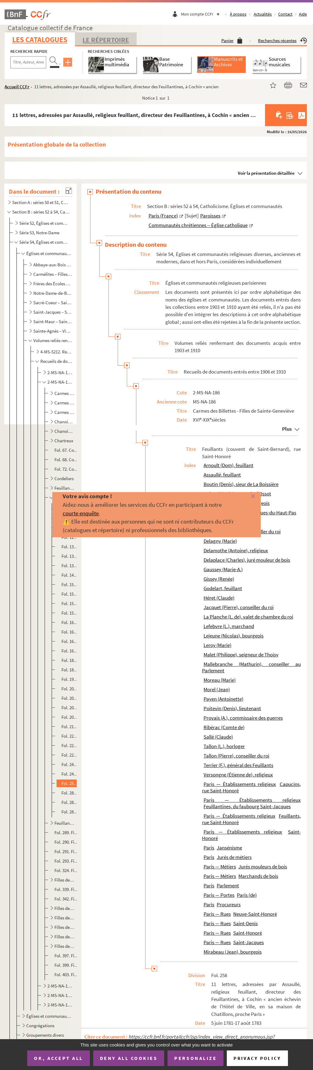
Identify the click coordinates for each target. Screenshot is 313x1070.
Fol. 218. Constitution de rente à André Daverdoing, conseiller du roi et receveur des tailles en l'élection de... (70, 726)
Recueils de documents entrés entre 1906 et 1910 (56, 361)
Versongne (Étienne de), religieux (238, 774)
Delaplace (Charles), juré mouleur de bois (247, 560)
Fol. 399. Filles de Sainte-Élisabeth (66, 965)
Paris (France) (163, 215)
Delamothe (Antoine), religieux (236, 550)
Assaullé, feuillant (222, 474)
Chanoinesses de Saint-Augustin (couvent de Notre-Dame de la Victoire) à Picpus (64, 422)
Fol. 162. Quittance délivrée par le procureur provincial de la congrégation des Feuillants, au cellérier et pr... (70, 622)
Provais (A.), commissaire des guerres (243, 717)
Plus (287, 428)
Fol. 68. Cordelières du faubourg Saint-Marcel (66, 459)
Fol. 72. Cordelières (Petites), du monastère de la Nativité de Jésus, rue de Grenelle (66, 469)
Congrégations (40, 1025)
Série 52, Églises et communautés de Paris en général (45, 223)
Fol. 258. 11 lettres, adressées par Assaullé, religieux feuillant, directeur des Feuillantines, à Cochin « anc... (70, 783)
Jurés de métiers (234, 857)
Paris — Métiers (220, 866)
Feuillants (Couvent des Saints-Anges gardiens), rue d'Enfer (64, 823)
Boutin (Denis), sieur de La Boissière (241, 484)
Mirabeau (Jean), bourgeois (233, 951)
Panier (231, 40)
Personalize (195, 1058)
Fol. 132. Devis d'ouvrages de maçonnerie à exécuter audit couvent (70, 547)
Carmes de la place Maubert (64, 403)
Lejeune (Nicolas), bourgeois (233, 635)
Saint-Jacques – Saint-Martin (52, 312)
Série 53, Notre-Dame (39, 233)
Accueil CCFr (17, 86)
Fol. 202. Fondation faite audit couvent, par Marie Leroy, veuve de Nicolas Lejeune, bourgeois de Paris (70, 698)
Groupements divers (45, 1035)
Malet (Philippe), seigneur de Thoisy (241, 654)
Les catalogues (39, 39)
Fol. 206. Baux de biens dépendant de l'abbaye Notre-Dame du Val (70, 717)
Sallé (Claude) (218, 736)
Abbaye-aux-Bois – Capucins (52, 265)
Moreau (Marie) (220, 680)
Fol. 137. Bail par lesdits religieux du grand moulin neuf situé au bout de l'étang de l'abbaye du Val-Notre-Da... (70, 565)
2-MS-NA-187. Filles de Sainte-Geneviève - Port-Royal (60, 986)
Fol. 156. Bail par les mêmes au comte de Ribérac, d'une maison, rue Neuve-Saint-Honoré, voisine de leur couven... (70, 603)
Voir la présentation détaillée (266, 173)
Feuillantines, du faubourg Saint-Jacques (247, 806)
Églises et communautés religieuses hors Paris (48, 1016)
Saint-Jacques (248, 942)
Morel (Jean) (217, 689)
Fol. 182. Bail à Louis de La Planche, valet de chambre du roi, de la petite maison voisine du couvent (70, 660)
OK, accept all (58, 1058)
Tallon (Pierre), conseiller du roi (236, 755)
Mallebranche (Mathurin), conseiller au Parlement (251, 667)
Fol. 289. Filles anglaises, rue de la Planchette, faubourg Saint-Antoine (66, 832)
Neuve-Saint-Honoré (255, 914)
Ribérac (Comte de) (224, 727)
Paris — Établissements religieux (240, 784)
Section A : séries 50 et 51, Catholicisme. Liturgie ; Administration (41, 202)
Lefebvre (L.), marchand (229, 626)
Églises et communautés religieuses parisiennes (48, 253)
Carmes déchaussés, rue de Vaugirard (64, 412)
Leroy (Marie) (217, 645)
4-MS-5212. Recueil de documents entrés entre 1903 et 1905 (56, 352)
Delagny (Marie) (220, 541)
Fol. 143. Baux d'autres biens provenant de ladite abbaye (70, 575)
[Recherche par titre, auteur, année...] (28, 62)
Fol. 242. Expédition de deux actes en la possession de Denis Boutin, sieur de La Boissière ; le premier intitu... (70, 774)
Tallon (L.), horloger (224, 746)
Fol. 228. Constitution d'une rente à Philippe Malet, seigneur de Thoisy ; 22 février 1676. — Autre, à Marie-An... (70, 755)
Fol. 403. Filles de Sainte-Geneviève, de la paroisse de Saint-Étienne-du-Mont (66, 974)
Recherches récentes (282, 40)
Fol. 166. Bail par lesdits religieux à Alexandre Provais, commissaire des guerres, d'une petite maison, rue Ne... (70, 641)
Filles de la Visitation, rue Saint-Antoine (64, 908)
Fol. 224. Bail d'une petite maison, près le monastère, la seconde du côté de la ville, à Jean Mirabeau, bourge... (70, 745)
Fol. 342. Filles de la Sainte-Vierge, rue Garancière (66, 899)
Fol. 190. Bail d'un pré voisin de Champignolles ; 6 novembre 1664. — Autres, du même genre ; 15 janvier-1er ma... (70, 679)
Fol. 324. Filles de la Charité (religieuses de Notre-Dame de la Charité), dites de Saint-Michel (66, 870)
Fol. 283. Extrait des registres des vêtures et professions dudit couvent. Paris (70, 812)
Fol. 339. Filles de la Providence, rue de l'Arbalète (66, 889)
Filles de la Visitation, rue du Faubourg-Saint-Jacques (64, 937)
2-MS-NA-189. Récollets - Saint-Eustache (60, 995)
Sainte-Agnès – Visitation (52, 331)
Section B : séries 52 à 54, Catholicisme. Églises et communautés (41, 212)
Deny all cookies (128, 1058)
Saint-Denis (245, 923)
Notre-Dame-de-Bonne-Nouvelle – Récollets (52, 293)
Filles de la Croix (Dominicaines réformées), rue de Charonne (64, 880)
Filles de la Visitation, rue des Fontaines (64, 918)
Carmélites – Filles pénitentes (52, 274)
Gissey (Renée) (219, 578)
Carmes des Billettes (64, 393)
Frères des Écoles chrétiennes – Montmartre (52, 284)
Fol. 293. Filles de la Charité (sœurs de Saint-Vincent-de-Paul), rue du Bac (66, 861)
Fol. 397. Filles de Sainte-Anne (66, 956)
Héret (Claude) (219, 597)
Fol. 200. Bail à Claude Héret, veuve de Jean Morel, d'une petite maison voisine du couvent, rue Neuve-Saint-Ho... (70, 689)
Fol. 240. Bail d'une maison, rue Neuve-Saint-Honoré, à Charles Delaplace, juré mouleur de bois (70, 764)
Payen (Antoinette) (223, 699)
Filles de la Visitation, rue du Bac (64, 927)
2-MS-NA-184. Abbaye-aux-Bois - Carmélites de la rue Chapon (60, 372)
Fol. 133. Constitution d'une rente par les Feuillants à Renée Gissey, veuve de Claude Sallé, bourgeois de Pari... (70, 556)
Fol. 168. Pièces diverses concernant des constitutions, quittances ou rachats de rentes (70, 651)
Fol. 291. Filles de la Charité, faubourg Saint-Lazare (66, 851)
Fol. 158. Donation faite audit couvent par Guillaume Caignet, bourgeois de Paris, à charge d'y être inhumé (70, 613)
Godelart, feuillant (223, 588)
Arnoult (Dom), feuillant (228, 465)
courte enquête (81, 513)
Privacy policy (257, 1058)
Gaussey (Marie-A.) (223, 569)
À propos (238, 14)
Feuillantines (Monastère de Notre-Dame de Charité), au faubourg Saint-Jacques (64, 488)
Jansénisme (229, 847)
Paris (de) (247, 895)
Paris (209, 847)
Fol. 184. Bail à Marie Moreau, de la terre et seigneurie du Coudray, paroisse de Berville (70, 670)
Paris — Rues (217, 914)
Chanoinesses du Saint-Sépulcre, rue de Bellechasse (64, 431)
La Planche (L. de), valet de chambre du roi (248, 616)
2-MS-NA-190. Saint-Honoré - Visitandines (60, 1005)
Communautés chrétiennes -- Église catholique (198, 225)
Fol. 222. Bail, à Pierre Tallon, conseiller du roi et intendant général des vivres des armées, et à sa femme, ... (70, 736)
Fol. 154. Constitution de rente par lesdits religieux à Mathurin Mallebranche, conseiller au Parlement (70, 594)
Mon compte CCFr (202, 14)
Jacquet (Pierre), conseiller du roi (239, 607)
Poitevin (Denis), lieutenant (232, 708)
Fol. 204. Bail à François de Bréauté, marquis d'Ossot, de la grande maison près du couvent (70, 707)
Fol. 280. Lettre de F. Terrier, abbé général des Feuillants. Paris (70, 793)
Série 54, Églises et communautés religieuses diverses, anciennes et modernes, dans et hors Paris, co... (45, 242)
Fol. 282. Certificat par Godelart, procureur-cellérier (70, 802)
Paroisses (210, 215)
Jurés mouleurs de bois (262, 866)
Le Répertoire (106, 39)
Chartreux (63, 441)
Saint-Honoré (247, 932)
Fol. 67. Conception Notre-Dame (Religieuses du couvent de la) (66, 450)
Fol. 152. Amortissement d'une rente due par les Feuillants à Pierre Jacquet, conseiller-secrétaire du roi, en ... (70, 584)
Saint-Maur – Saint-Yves (52, 321)
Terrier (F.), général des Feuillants (238, 765)
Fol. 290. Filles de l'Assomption (66, 842)
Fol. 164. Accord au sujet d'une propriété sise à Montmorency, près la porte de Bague (70, 632)
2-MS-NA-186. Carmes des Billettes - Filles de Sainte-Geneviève (60, 382)
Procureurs (229, 904)
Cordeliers (64, 478)
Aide (303, 14)
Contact (285, 14)
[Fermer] (246, 496)
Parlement (228, 885)
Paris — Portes (219, 895)
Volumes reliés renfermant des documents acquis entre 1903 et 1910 (52, 340)
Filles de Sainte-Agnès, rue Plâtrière (64, 946)
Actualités (263, 14)
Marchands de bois (258, 876)
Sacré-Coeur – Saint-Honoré (52, 302)
